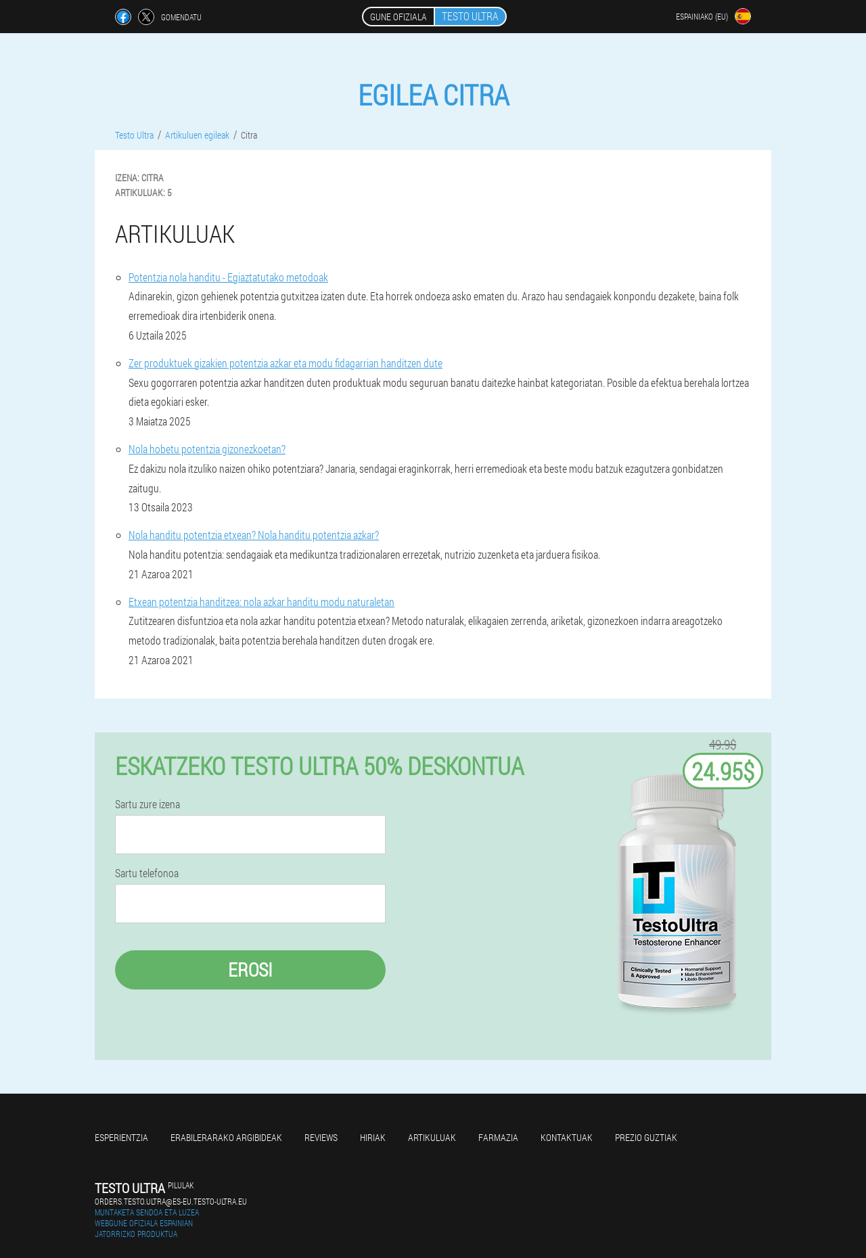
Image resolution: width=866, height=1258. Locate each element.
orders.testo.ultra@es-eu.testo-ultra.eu (171, 1201)
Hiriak (373, 1137)
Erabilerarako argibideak (226, 1137)
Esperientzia (121, 1137)
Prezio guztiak (646, 1137)
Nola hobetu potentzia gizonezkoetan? (207, 449)
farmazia (498, 1137)
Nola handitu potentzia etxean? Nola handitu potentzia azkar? (254, 535)
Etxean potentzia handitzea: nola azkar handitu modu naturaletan (261, 602)
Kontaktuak (567, 1137)
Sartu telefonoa (147, 873)
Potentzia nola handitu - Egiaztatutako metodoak (228, 277)
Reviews (321, 1137)
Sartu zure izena (147, 804)
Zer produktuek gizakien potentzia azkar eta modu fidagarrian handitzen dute (285, 363)
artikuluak (432, 1137)
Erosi (250, 969)
